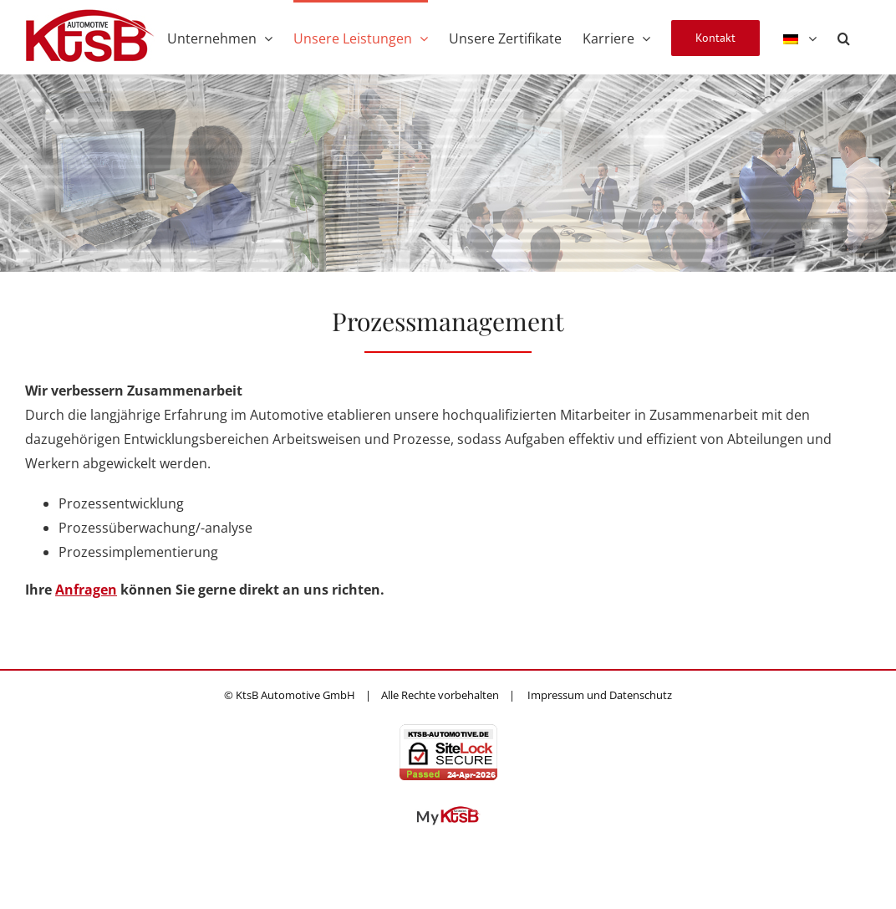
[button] (843, 37)
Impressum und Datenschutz (599, 694)
